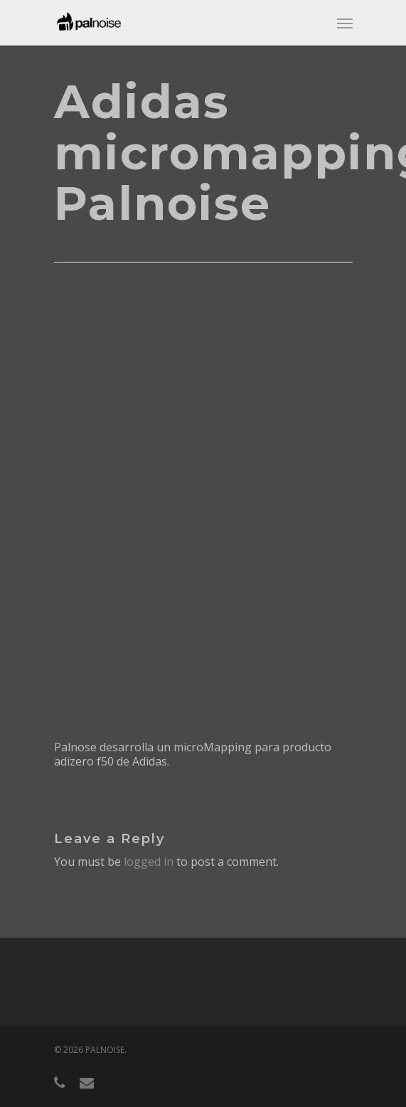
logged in (148, 861)
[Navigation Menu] (345, 23)
